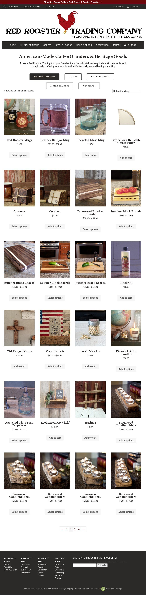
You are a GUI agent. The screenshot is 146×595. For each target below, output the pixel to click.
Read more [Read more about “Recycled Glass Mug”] (90, 155)
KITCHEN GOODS (64, 45)
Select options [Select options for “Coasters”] (19, 226)
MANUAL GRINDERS (29, 45)
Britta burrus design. (111, 588)
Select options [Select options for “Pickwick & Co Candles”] (126, 369)
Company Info (82, 536)
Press (76, 545)
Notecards (89, 85)
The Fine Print (116, 536)
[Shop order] (127, 91)
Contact (8, 539)
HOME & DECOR (84, 45)
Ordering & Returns (116, 539)
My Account (118, 7)
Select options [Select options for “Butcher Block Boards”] (126, 226)
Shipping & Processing (118, 542)
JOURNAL (117, 45)
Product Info (48, 536)
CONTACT (50, 7)
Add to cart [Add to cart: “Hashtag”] (90, 437)
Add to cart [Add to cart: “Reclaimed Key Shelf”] (55, 437)
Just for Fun (45, 545)
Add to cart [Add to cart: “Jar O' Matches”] (90, 366)
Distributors (79, 542)
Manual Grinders (44, 76)
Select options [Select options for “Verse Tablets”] (55, 366)
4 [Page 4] (78, 529)
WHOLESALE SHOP (32, 7)
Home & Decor (59, 85)
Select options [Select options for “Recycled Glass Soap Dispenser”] (19, 440)
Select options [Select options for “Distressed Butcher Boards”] (90, 229)
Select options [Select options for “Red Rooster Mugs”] (19, 155)
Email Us (9, 542)
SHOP (13, 45)
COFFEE (47, 45)
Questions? (44, 539)
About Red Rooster (82, 539)
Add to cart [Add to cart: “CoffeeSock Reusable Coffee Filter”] (126, 158)
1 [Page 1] (67, 529)
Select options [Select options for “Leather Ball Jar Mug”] (55, 155)
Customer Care (15, 536)
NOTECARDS (102, 45)
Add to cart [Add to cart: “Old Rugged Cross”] (19, 366)
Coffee (73, 76)
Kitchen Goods (100, 76)
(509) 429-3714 (11, 545)
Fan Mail (43, 542)
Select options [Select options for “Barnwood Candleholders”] (126, 440)
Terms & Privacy (115, 545)
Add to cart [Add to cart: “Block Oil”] (126, 297)
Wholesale (44, 547)
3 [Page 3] (75, 529)
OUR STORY (13, 7)
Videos (77, 547)
